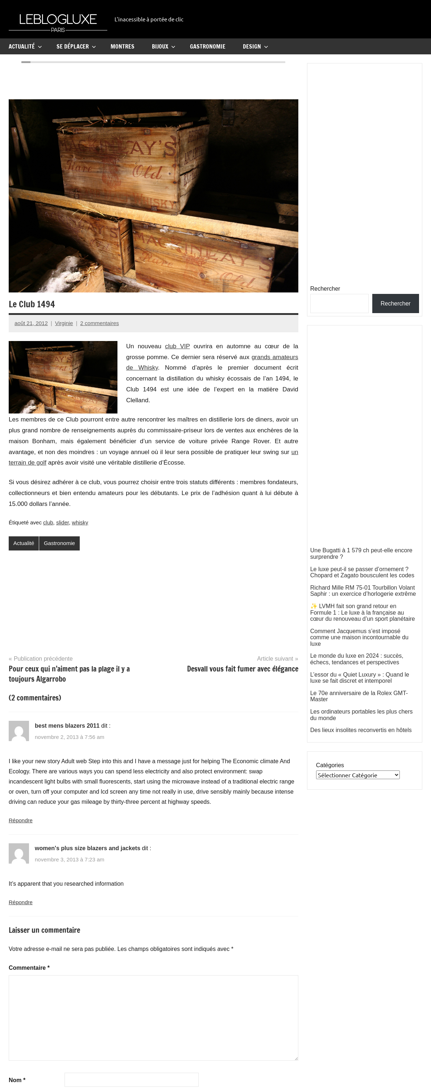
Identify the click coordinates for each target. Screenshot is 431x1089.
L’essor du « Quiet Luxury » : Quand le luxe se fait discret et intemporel (359, 678)
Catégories (330, 765)
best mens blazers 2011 (67, 726)
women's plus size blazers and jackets (87, 848)
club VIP (177, 346)
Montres (122, 46)
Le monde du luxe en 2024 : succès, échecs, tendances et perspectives (356, 659)
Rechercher (325, 289)
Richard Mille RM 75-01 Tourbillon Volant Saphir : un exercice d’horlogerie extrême (363, 591)
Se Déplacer (76, 46)
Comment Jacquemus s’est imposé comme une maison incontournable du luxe (359, 637)
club (48, 522)
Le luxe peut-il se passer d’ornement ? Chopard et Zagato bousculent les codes (362, 572)
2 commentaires (99, 323)
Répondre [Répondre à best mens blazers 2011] (21, 820)
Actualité (25, 46)
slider (62, 522)
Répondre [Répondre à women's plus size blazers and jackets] (21, 902)
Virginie (64, 323)
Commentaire (29, 968)
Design (255, 46)
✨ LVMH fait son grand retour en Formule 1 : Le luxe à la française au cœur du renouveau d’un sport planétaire (362, 612)
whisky (80, 522)
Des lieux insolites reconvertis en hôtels (361, 730)
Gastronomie (207, 46)
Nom (17, 1080)
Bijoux (163, 46)
